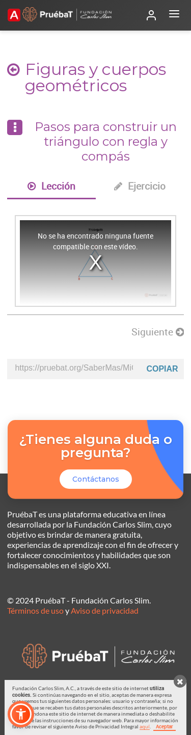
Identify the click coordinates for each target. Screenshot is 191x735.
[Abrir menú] (174, 15)
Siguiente (157, 331)
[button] (21, 714)
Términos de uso (35, 610)
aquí (145, 726)
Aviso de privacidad (105, 610)
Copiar (162, 368)
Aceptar (164, 726)
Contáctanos (95, 479)
